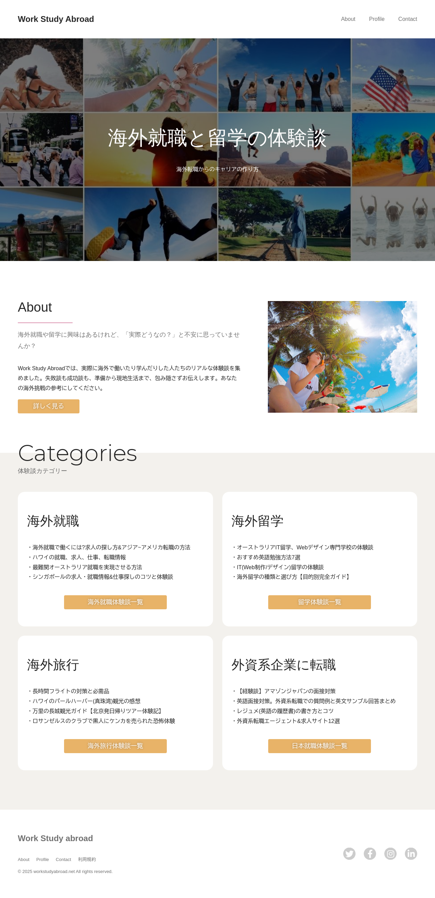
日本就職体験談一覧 (319, 746)
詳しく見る (48, 406)
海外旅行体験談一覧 (115, 746)
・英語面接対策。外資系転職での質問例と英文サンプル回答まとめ (314, 701)
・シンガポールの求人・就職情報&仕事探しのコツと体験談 (100, 577)
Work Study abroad (55, 838)
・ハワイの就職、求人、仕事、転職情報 (76, 557)
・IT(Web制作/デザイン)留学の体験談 (278, 567)
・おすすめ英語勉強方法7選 (266, 557)
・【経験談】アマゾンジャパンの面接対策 (284, 691)
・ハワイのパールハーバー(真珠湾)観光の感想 (83, 701)
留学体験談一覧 (319, 602)
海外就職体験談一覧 (115, 602)
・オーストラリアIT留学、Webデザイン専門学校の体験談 (303, 547)
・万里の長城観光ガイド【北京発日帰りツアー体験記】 (95, 711)
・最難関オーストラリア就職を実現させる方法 (84, 567)
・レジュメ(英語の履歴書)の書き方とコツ (283, 711)
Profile (377, 19)
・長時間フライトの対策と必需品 (68, 691)
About (348, 19)
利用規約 (87, 859)
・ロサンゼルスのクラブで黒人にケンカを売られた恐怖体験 (101, 721)
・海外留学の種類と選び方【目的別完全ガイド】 (292, 577)
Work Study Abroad (56, 19)
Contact (407, 19)
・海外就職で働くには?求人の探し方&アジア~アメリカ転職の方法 (108, 547)
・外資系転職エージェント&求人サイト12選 (286, 721)
